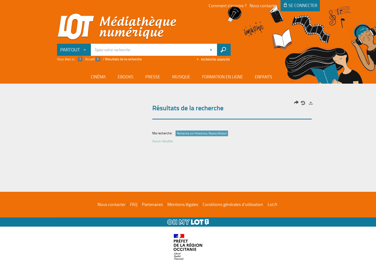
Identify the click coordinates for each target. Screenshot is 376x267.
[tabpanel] (188, 123)
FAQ (133, 204)
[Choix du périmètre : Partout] (74, 50)
